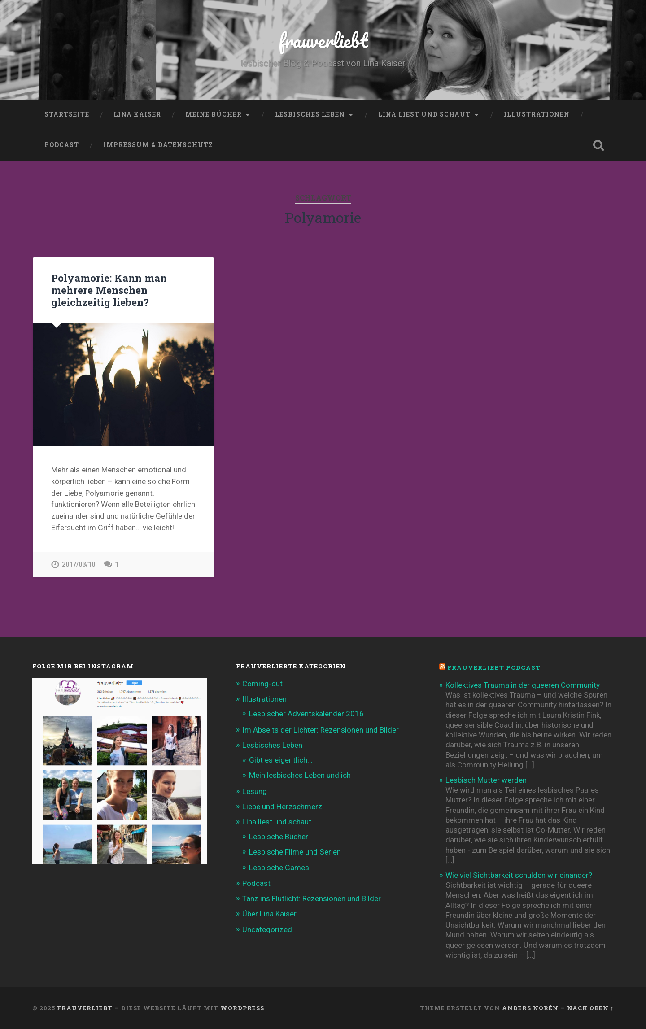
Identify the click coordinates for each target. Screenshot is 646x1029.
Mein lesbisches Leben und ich (300, 775)
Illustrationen (537, 114)
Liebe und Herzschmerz (282, 806)
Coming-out (262, 683)
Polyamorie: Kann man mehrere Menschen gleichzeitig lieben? (109, 290)
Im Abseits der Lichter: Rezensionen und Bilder (320, 729)
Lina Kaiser (137, 114)
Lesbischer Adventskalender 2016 (306, 713)
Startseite (66, 114)
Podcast (61, 145)
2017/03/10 (78, 564)
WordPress (242, 1008)
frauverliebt (323, 40)
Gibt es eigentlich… (280, 759)
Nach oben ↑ (590, 1008)
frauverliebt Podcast (494, 667)
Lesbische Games (279, 867)
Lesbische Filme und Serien (295, 851)
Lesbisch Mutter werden (486, 780)
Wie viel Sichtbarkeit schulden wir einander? (518, 875)
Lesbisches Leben (310, 114)
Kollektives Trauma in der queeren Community (522, 684)
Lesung (254, 791)
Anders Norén (530, 1008)
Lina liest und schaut (424, 114)
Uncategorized (267, 929)
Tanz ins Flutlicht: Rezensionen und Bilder (311, 898)
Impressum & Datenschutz (158, 145)
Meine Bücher (213, 114)
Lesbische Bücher (278, 836)
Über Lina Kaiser (269, 913)
